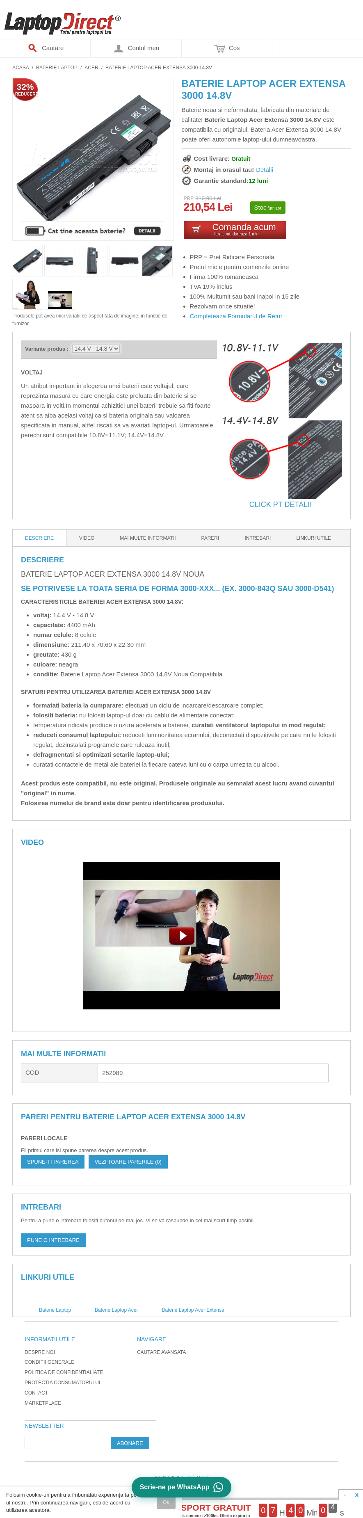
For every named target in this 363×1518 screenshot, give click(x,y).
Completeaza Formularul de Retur (236, 316)
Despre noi (40, 1352)
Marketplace (43, 1403)
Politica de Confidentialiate (64, 1372)
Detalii (264, 169)
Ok (166, 1502)
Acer (91, 68)
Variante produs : (46, 349)
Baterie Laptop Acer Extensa (193, 1310)
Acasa (20, 68)
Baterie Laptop (57, 68)
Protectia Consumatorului (62, 1383)
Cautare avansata (161, 1352)
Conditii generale (49, 1362)
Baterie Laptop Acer (116, 1310)
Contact (36, 1393)
